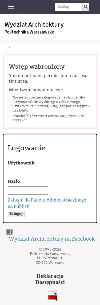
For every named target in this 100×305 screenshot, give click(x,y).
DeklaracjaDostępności (50, 279)
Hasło (14, 181)
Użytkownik (21, 163)
